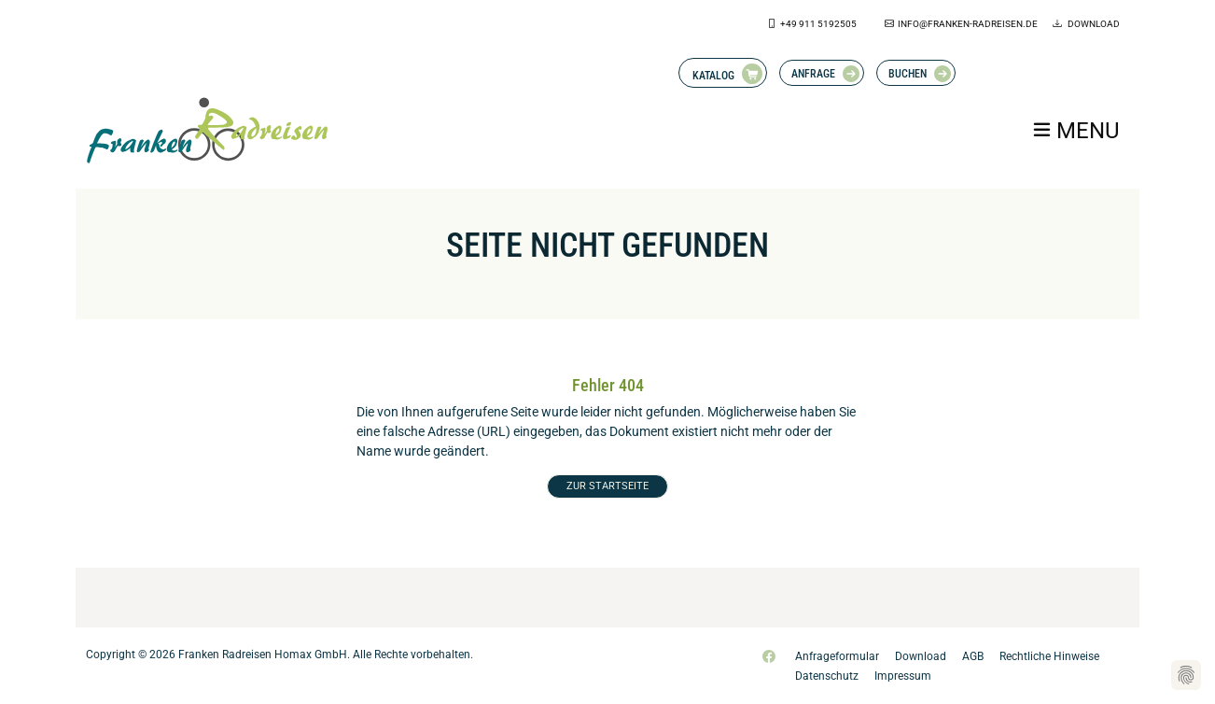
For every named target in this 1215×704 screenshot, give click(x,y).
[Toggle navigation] (1075, 130)
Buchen (907, 73)
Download (1093, 24)
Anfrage (813, 73)
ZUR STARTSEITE (607, 486)
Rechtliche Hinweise (1049, 656)
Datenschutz (827, 676)
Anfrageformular (837, 656)
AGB (973, 656)
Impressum (902, 676)
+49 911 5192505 (818, 24)
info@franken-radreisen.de (968, 24)
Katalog (713, 75)
